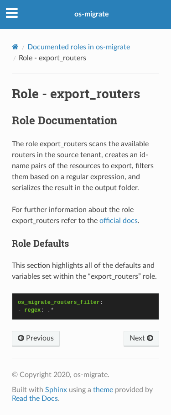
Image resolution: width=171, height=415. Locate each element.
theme (103, 390)
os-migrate (91, 14)
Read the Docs (35, 398)
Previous (36, 338)
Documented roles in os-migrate (78, 47)
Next (141, 338)
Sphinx (56, 390)
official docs (118, 220)
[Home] (15, 47)
